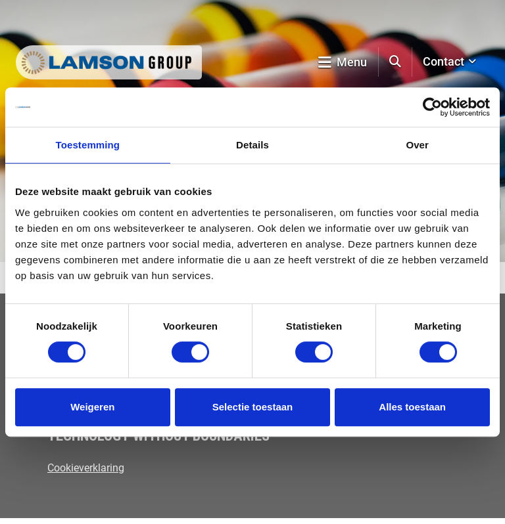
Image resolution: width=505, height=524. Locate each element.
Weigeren (92, 406)
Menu (342, 62)
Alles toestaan (412, 406)
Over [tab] (417, 144)
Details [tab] (252, 144)
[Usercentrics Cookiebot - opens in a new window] (432, 107)
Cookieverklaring (85, 468)
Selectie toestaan (252, 406)
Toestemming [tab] (88, 144)
